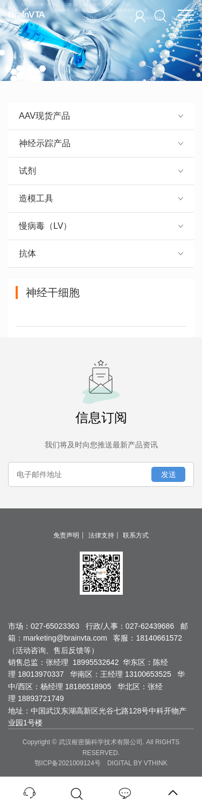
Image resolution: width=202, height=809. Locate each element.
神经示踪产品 (101, 143)
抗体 (101, 253)
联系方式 (136, 535)
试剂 (101, 170)
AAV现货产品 (101, 115)
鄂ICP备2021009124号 (67, 763)
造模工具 (101, 198)
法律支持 (101, 535)
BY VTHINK (151, 763)
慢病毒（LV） (101, 225)
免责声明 (66, 535)
